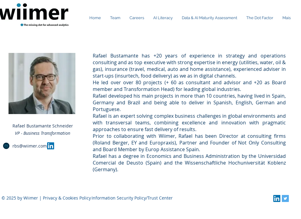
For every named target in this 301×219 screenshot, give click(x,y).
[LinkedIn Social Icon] (50, 145)
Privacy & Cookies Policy (67, 198)
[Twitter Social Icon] (285, 198)
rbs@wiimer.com (29, 146)
